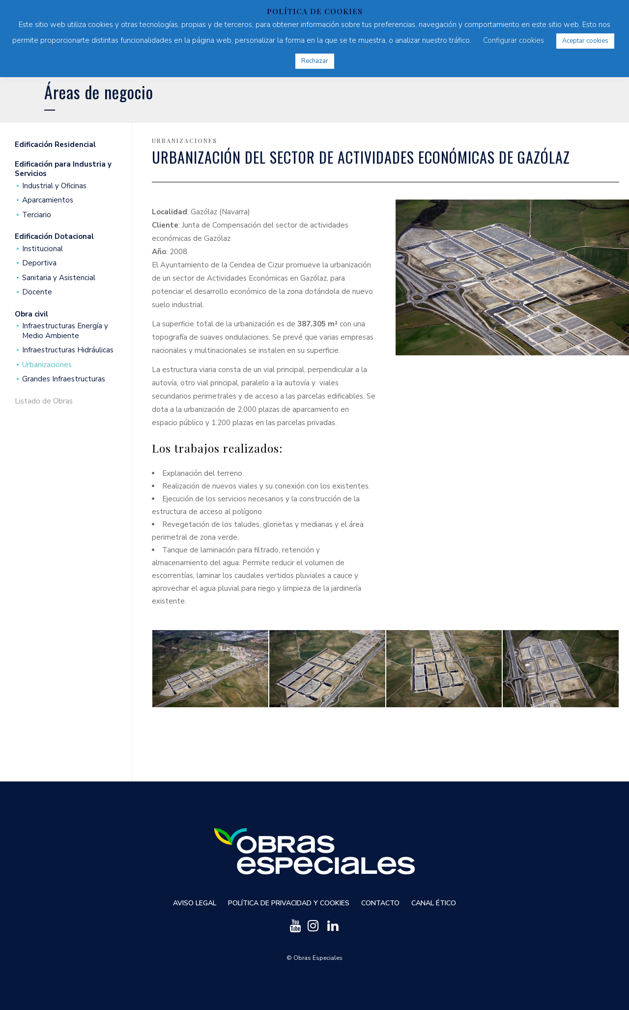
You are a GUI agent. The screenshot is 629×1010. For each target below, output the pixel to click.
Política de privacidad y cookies (288, 903)
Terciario (36, 215)
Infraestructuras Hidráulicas (68, 350)
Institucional (42, 249)
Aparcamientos (47, 200)
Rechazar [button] (314, 61)
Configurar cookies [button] (513, 40)
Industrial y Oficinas (54, 186)
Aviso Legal (194, 903)
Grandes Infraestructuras (63, 379)
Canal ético (433, 903)
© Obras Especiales (314, 958)
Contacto (380, 903)
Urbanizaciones (47, 365)
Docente (37, 292)
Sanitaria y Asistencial (58, 278)
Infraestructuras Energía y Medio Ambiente (65, 331)
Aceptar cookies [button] (585, 40)
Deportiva (39, 263)
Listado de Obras (44, 401)
